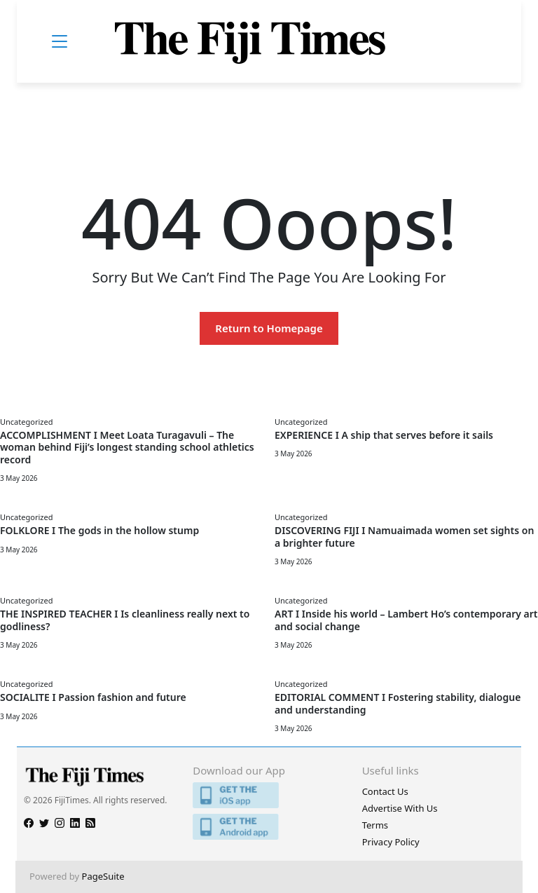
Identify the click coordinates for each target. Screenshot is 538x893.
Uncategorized (26, 421)
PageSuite (103, 876)
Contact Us (385, 791)
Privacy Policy (391, 842)
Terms (375, 825)
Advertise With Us (400, 808)
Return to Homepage (268, 328)
